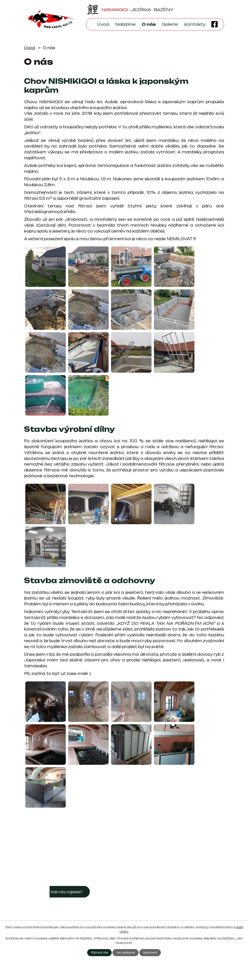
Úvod (103, 24)
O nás (149, 24)
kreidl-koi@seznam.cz (152, 904)
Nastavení (150, 952)
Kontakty (195, 24)
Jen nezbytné (125, 952)
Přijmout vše (99, 952)
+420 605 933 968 (151, 910)
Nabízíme (125, 24)
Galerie (170, 24)
